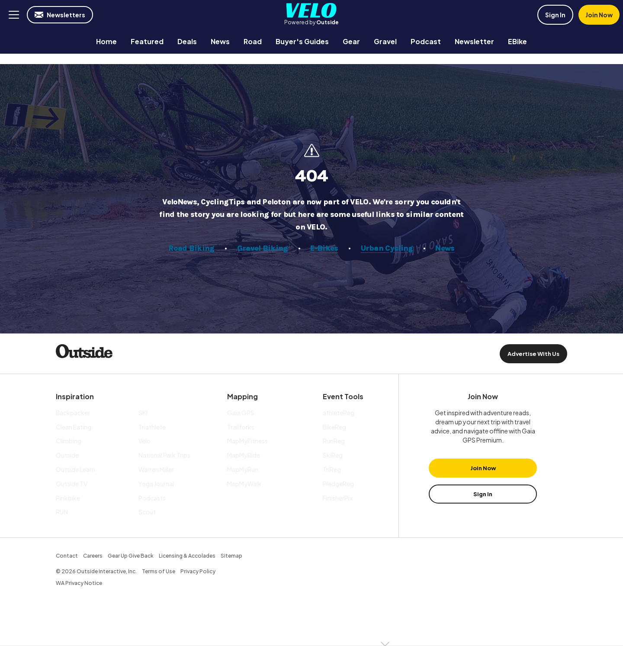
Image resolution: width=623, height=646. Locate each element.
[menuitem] (106, 41)
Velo (311, 10)
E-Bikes (324, 248)
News (445, 248)
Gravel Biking (262, 248)
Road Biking (191, 248)
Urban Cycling (387, 248)
